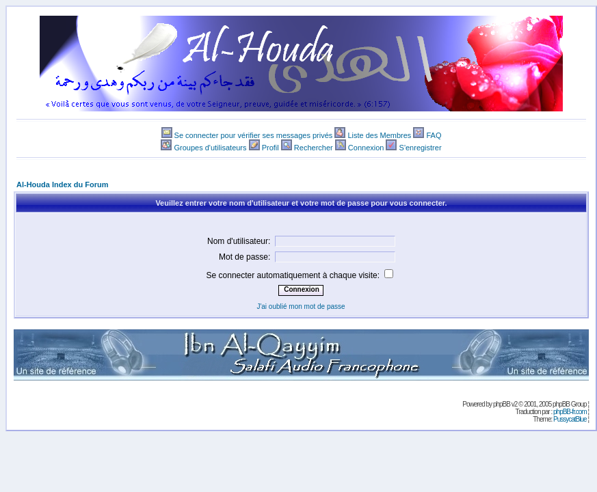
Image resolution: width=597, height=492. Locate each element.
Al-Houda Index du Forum (62, 184)
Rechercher (313, 148)
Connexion (366, 148)
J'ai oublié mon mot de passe (300, 306)
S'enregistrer (420, 148)
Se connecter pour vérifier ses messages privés (253, 135)
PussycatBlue (570, 419)
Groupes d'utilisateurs (210, 148)
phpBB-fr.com (570, 411)
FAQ (433, 135)
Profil (270, 148)
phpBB (501, 404)
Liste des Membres (379, 135)
